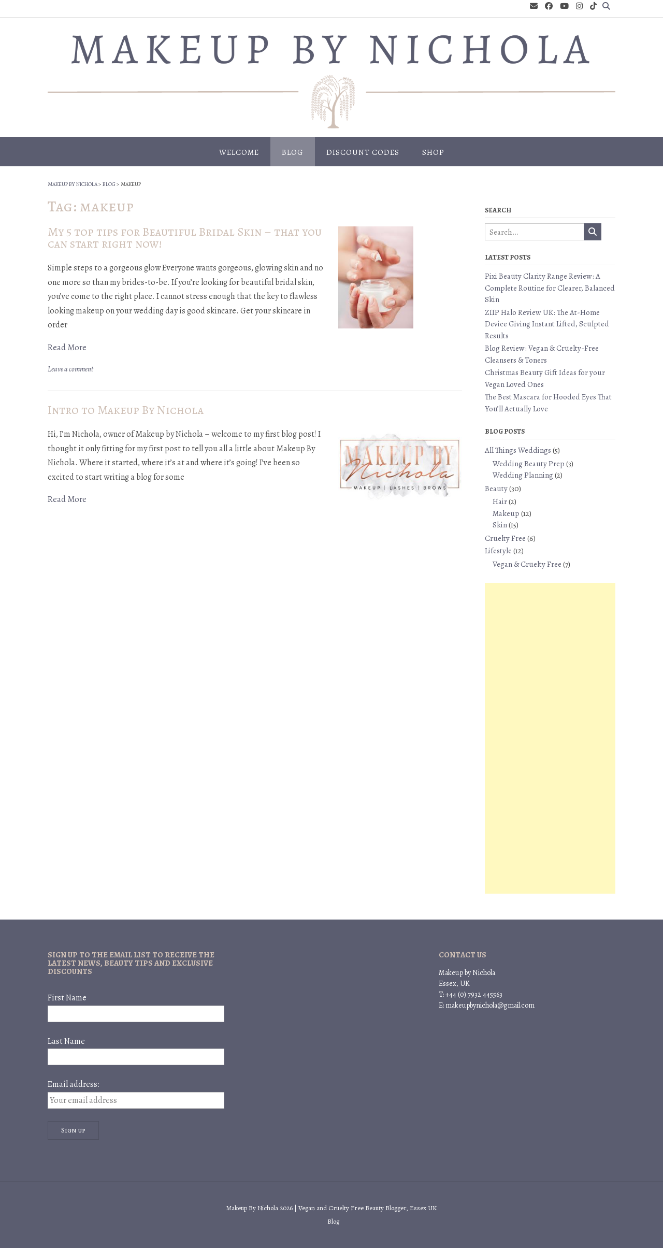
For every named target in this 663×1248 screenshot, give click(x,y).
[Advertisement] (550, 738)
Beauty (496, 488)
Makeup (506, 513)
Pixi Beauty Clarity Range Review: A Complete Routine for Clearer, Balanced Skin (550, 288)
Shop (433, 152)
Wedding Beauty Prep (529, 463)
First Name (67, 997)
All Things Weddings (518, 450)
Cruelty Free (505, 538)
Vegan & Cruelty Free (527, 564)
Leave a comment (70, 369)
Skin (500, 525)
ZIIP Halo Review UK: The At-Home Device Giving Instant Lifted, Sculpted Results (547, 324)
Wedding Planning (523, 475)
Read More (67, 347)
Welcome (239, 152)
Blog (293, 152)
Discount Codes (362, 152)
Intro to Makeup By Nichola (126, 410)
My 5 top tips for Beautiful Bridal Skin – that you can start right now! (185, 238)
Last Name (66, 1041)
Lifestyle (498, 551)
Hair (500, 501)
